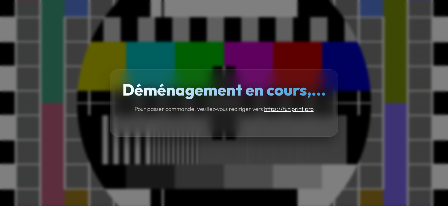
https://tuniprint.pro (289, 108)
